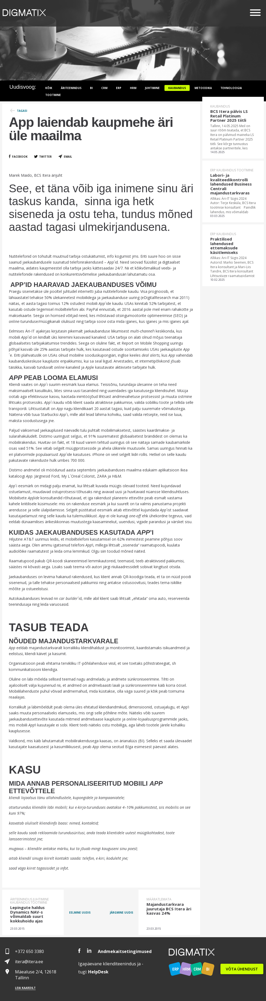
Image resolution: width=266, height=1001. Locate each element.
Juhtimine (152, 88)
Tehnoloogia (231, 88)
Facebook (20, 156)
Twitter (45, 156)
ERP (118, 88)
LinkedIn (89, 950)
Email (68, 156)
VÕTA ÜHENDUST (242, 969)
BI (91, 88)
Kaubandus (177, 88)
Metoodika (203, 88)
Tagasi (22, 111)
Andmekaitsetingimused (125, 951)
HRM (133, 88)
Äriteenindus (71, 88)
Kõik (48, 88)
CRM (104, 88)
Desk (98, 972)
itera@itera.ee (29, 962)
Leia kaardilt (25, 988)
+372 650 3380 (29, 951)
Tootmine (53, 95)
